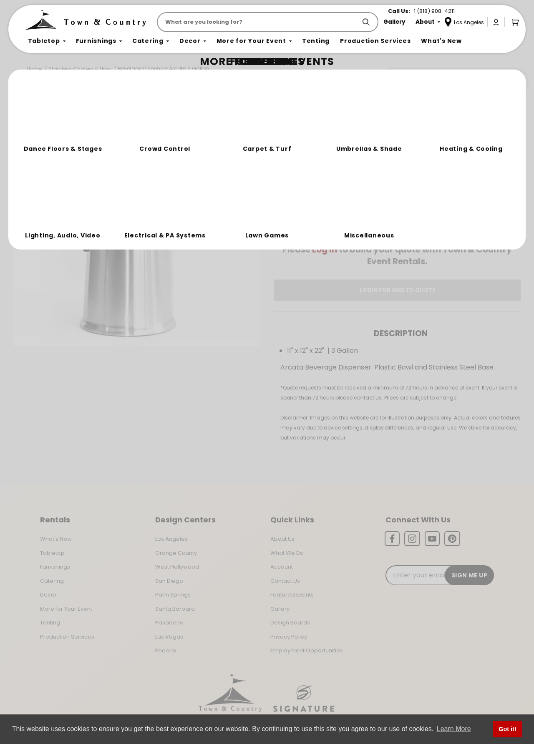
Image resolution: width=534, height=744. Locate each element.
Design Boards (290, 623)
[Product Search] (258, 22)
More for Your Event (66, 609)
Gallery (280, 609)
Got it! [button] (507, 729)
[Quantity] (484, 196)
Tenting (50, 623)
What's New (56, 539)
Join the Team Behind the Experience (453, 82)
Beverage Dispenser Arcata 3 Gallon (163, 68)
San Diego (169, 581)
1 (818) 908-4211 (434, 11)
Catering (52, 581)
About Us (282, 539)
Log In (324, 249)
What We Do (287, 553)
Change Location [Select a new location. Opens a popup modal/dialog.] (425, 226)
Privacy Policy (288, 637)
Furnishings (55, 567)
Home (34, 68)
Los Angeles (171, 539)
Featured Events (292, 595)
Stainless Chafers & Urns (79, 68)
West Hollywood (177, 567)
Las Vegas (169, 637)
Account (281, 567)
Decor (48, 595)
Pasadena (169, 623)
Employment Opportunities (306, 650)
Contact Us (285, 581)
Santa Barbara (175, 609)
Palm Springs (173, 595)
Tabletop (52, 553)
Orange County (176, 553)
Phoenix (165, 650)
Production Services (67, 637)
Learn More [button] (454, 728)
